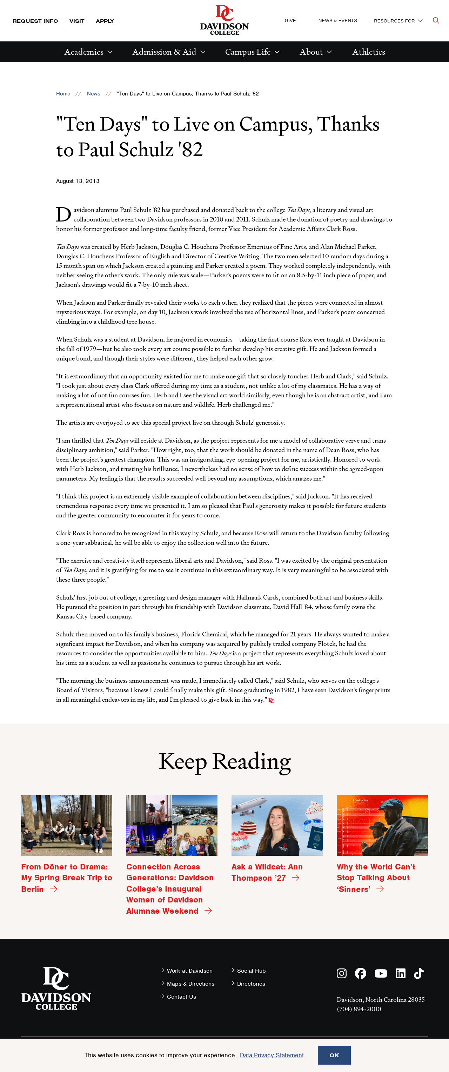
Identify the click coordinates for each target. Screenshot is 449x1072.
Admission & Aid (164, 51)
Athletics (368, 51)
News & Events (338, 20)
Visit (77, 21)
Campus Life (248, 51)
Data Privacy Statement (272, 1055)
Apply (105, 21)
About (311, 51)
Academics (83, 51)
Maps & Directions (190, 983)
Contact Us (181, 996)
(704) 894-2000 (359, 1009)
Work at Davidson (190, 970)
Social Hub (251, 970)
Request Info (35, 21)
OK (334, 1055)
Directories (251, 983)
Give (290, 20)
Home (63, 93)
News (93, 93)
